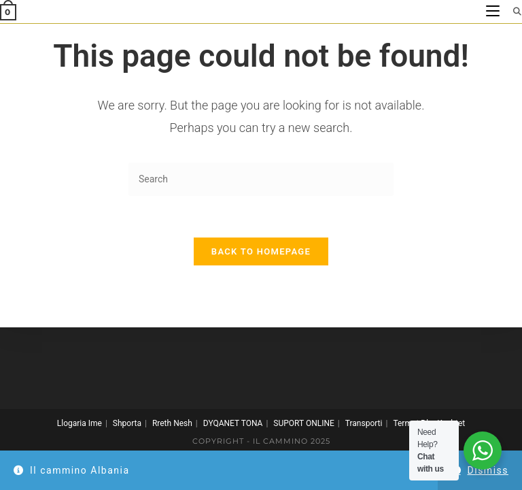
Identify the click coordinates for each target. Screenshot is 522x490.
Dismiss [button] (488, 470)
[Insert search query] (261, 179)
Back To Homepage (261, 251)
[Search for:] (512, 11)
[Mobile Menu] (494, 11)
